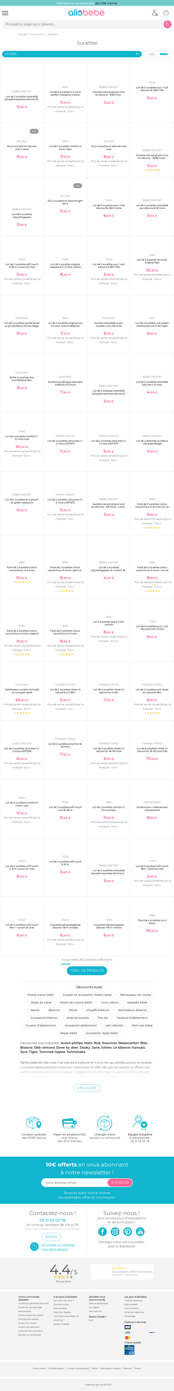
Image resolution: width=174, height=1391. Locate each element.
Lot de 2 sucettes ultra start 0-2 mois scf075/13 (65, 501)
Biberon (54, 1010)
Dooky (85, 1047)
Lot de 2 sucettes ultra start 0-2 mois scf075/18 (21, 750)
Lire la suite (87, 1088)
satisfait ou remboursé (104, 1127)
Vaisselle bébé (137, 1002)
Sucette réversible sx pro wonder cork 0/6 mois (108, 324)
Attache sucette (77, 1018)
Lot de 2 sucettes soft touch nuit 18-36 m (65, 808)
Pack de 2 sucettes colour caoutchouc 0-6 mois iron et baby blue (152, 507)
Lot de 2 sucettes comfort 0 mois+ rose (21, 804)
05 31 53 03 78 (140, 1141)
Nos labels (94, 1307)
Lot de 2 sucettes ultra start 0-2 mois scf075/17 (108, 442)
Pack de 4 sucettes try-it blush (152, 922)
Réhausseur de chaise (135, 995)
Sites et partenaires (98, 1303)
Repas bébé (68, 1033)
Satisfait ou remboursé (29, 1335)
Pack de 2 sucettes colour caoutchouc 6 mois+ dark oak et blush (65, 570)
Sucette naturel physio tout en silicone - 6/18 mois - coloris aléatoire (109, 95)
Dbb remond (44, 1047)
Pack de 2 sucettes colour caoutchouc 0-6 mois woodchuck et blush (22, 570)
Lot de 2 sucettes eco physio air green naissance (21, 501)
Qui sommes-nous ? (64, 1300)
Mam (88, 1043)
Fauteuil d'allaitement (132, 1018)
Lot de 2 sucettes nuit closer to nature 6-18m (152, 691)
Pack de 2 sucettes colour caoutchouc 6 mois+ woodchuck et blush (65, 633)
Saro (23, 1052)
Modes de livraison (27, 1323)
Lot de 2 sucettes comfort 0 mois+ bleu (65, 147)
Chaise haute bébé (40, 995)
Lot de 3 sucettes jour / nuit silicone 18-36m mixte (109, 207)
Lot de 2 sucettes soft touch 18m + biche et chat (152, 867)
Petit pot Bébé (142, 1025)
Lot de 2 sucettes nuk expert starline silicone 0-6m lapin (152, 324)
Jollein (106, 1047)
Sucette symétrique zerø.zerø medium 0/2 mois (65, 383)
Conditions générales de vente (33, 1303)
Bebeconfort (129, 1043)
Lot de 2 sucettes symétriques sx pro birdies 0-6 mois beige (21, 324)
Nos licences (95, 1311)
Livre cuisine (109, 1002)
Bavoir (35, 1010)
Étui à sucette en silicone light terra (65, 202)
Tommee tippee (52, 1052)
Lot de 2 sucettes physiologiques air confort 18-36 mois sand (108, 570)
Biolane (26, 1047)
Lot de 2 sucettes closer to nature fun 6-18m (65, 691)
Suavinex (109, 1043)
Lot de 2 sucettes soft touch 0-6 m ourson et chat (21, 867)
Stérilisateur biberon (132, 1010)
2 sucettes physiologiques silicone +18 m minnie (108, 926)
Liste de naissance (133, 1300)
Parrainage (129, 1316)
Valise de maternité (134, 1312)
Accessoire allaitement (81, 1025)
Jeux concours (131, 1308)
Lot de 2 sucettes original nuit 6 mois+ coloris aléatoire (65, 324)
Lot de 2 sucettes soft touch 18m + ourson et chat (21, 926)
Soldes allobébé (61, 1324)
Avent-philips (72, 1043)
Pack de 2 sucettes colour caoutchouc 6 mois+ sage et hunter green (21, 633)
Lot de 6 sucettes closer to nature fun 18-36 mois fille (152, 750)
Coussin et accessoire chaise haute (87, 995)
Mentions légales (62, 1312)
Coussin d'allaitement (40, 1025)
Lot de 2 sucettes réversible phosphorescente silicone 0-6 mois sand (108, 873)
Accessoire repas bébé (102, 1033)
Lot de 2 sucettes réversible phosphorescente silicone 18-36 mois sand (22, 99)
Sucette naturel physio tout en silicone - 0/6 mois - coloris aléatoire (108, 507)
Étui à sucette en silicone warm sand (21, 147)
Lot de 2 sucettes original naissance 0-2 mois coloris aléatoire (65, 267)
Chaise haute (39, 1368)
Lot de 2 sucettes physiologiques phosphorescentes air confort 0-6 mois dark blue (21, 218)
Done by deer (67, 1047)
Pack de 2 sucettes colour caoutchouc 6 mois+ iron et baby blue (152, 570)
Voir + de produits (87, 970)
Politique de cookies (28, 1319)
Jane (96, 1047)
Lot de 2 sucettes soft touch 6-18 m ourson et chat (21, 265)
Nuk (97, 1043)
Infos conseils (131, 1304)
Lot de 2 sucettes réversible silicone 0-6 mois (152, 383)
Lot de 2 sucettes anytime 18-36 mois (65, 745)
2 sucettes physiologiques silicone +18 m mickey (65, 926)
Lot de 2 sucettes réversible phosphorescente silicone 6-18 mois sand (108, 393)
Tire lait (103, 1018)
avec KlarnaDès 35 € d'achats (69, 1129)
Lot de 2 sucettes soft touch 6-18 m (65, 863)
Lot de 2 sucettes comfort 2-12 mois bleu (108, 808)
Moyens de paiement (28, 1327)
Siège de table (41, 1002)
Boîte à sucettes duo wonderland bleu (22, 379)
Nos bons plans (61, 1304)
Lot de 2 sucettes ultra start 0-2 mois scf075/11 (65, 442)
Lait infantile (114, 1025)
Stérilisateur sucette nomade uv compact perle (22, 691)
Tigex (33, 1052)
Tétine (73, 1010)
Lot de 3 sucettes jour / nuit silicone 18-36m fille (152, 89)
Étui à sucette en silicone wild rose (109, 147)
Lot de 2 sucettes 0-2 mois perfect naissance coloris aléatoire (65, 95)
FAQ (91, 1320)
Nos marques (60, 1308)
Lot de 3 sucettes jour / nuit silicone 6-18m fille (109, 265)
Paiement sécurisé (135, 1322)
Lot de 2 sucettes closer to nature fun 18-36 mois (108, 750)
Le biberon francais (129, 1047)
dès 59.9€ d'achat (34, 1129)
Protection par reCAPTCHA (98, 1385)
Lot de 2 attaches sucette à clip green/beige (152, 442)
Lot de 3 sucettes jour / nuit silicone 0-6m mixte (152, 627)
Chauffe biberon (97, 1010)
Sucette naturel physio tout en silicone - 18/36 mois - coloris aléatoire (152, 158)
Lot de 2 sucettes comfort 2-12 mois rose (21, 438)
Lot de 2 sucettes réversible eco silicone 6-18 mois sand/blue (152, 208)
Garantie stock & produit (30, 1331)
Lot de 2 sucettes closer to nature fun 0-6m (108, 691)
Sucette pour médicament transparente (152, 808)
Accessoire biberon (44, 1018)
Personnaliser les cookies (30, 1315)
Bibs (143, 1043)
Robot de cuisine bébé (76, 1002)
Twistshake (76, 1052)
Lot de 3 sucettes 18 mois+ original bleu (152, 261)
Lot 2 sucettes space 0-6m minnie (108, 623)
